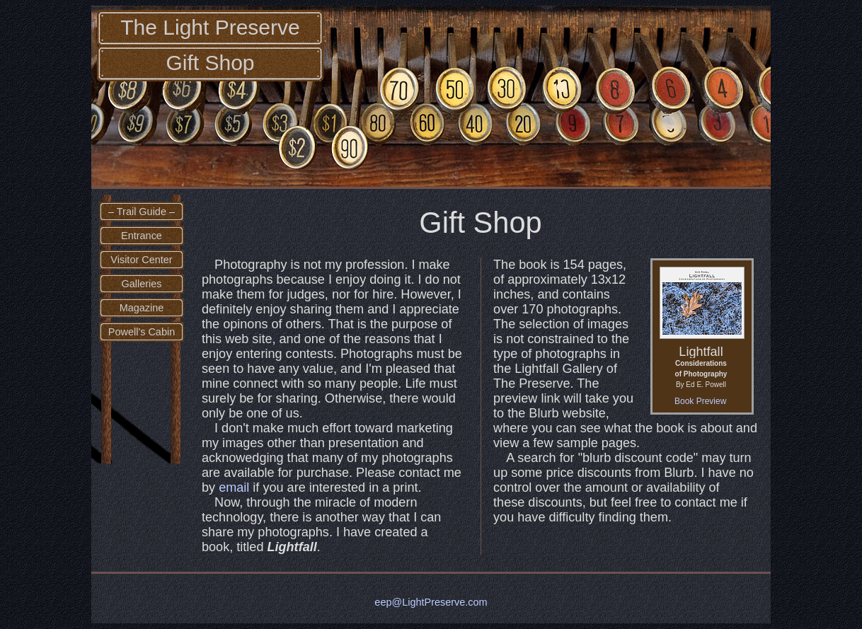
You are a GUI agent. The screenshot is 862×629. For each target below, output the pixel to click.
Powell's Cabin (141, 331)
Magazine (142, 307)
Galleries (141, 283)
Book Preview (700, 401)
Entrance (141, 235)
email (234, 487)
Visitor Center (141, 259)
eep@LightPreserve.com (430, 602)
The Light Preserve (209, 27)
